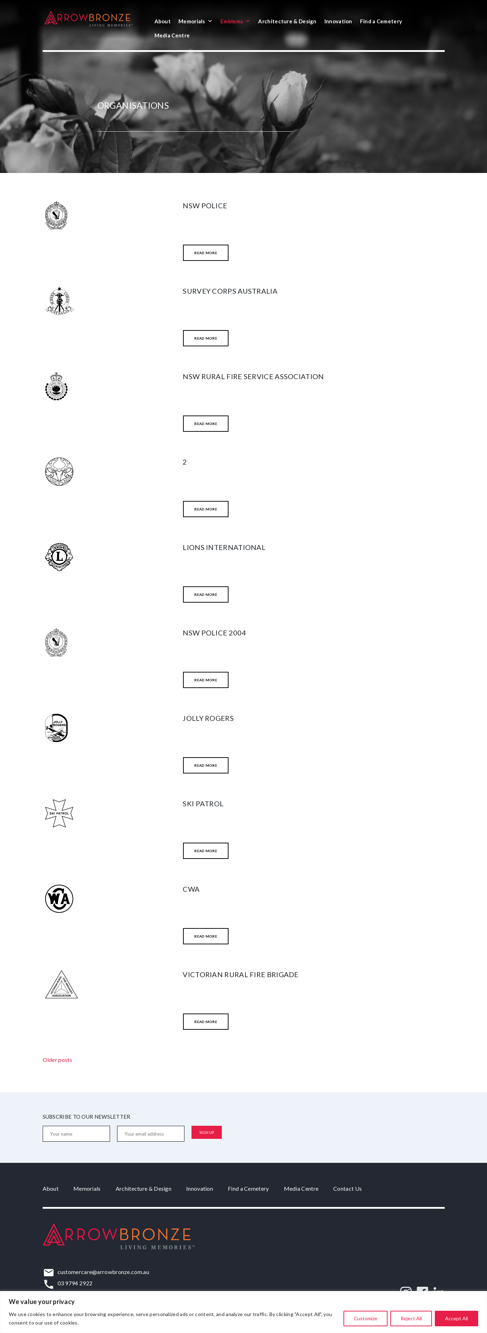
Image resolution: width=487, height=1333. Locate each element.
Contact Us (347, 1188)
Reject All (411, 1318)
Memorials (195, 21)
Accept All (456, 1318)
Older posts (57, 1059)
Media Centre (172, 35)
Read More (205, 253)
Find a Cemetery (381, 21)
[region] (243, 1312)
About (162, 21)
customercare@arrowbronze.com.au (103, 1271)
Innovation (338, 21)
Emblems (235, 21)
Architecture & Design (287, 21)
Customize (365, 1318)
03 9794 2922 (75, 1283)
